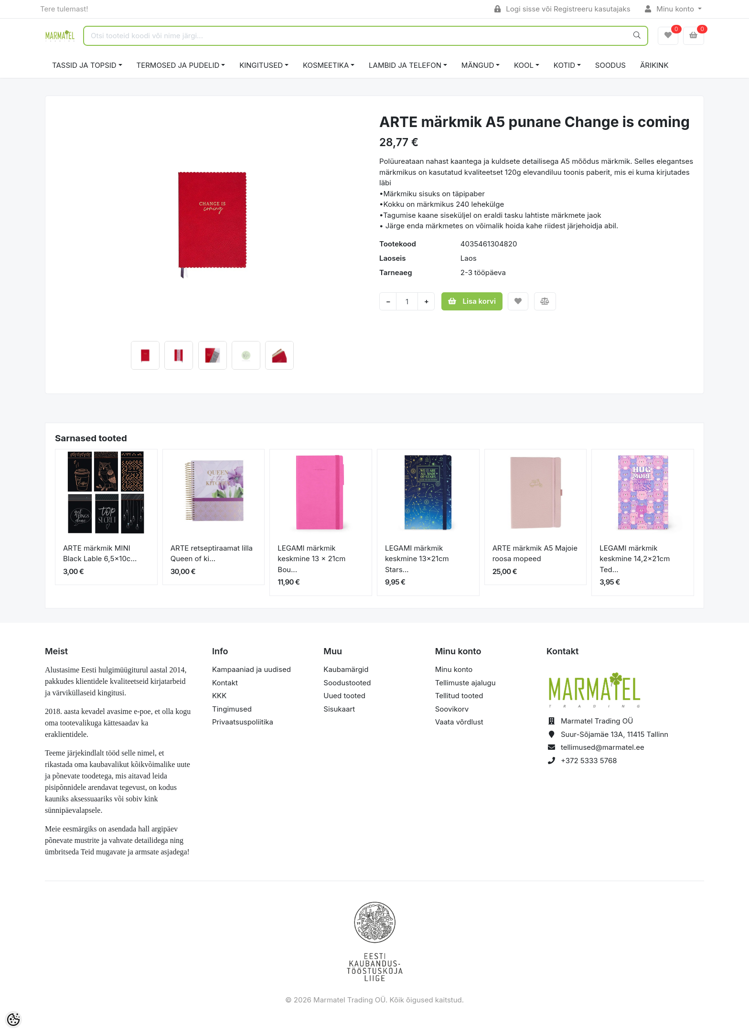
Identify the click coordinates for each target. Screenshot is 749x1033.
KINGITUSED (261, 65)
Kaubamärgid (345, 669)
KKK (219, 695)
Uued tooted (344, 695)
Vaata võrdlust (459, 721)
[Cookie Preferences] (13, 1019)
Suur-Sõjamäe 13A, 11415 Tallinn (614, 734)
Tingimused (232, 709)
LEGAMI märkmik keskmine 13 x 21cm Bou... (311, 558)
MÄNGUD (477, 65)
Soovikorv (452, 709)
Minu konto (670, 8)
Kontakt (225, 682)
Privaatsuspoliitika (242, 721)
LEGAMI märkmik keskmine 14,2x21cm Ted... (634, 558)
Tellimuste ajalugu (465, 682)
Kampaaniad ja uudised (251, 669)
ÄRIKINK (654, 65)
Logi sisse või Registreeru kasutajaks (562, 8)
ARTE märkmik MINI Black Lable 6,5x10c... (100, 553)
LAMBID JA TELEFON (405, 65)
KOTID (564, 65)
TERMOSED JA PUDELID (178, 65)
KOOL (524, 65)
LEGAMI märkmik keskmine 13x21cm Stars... (417, 558)
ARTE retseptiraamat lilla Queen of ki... (212, 553)
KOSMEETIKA (326, 65)
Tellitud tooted (459, 695)
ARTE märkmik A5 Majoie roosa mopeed (535, 553)
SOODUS (610, 65)
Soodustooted (347, 682)
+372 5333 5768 (589, 760)
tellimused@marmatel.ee (602, 747)
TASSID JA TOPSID (84, 65)
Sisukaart (339, 709)
